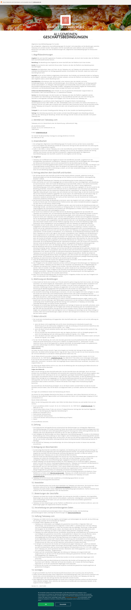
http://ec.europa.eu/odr (57, 473)
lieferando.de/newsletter (63, 487)
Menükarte (50, 8)
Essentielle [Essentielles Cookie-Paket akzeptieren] (63, 604)
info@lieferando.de (41, 132)
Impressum (83, 8)
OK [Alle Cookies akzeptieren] (46, 604)
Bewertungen (60, 8)
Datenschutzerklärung (74, 512)
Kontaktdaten (72, 8)
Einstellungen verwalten (71, 597)
